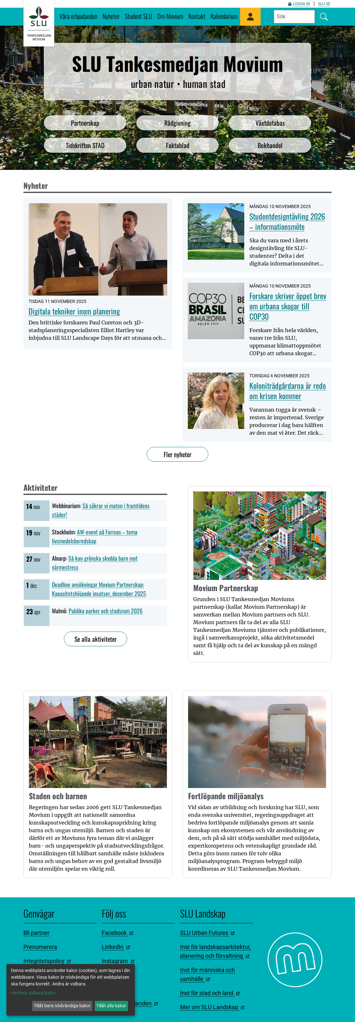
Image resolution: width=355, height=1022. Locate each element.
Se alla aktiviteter (95, 639)
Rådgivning (177, 123)
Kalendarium (224, 16)
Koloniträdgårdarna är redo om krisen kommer (287, 390)
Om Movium (170, 16)
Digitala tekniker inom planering (74, 311)
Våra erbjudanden (78, 16)
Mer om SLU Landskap (212, 1007)
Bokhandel (270, 145)
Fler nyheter (177, 454)
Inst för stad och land (210, 993)
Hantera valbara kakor (33, 992)
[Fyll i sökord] (294, 16)
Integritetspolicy (47, 961)
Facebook (117, 932)
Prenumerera (40, 946)
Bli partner (36, 932)
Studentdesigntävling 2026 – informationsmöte (287, 221)
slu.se (324, 4)
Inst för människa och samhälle (207, 974)
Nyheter (111, 16)
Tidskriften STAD (85, 145)
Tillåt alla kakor (111, 1005)
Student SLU (138, 16)
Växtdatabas (270, 123)
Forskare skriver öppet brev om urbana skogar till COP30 (287, 305)
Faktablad (177, 145)
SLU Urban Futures (207, 932)
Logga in (299, 4)
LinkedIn (116, 946)
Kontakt (196, 16)
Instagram (118, 961)
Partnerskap (85, 123)
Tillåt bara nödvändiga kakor (62, 1005)
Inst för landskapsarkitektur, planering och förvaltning (215, 951)
